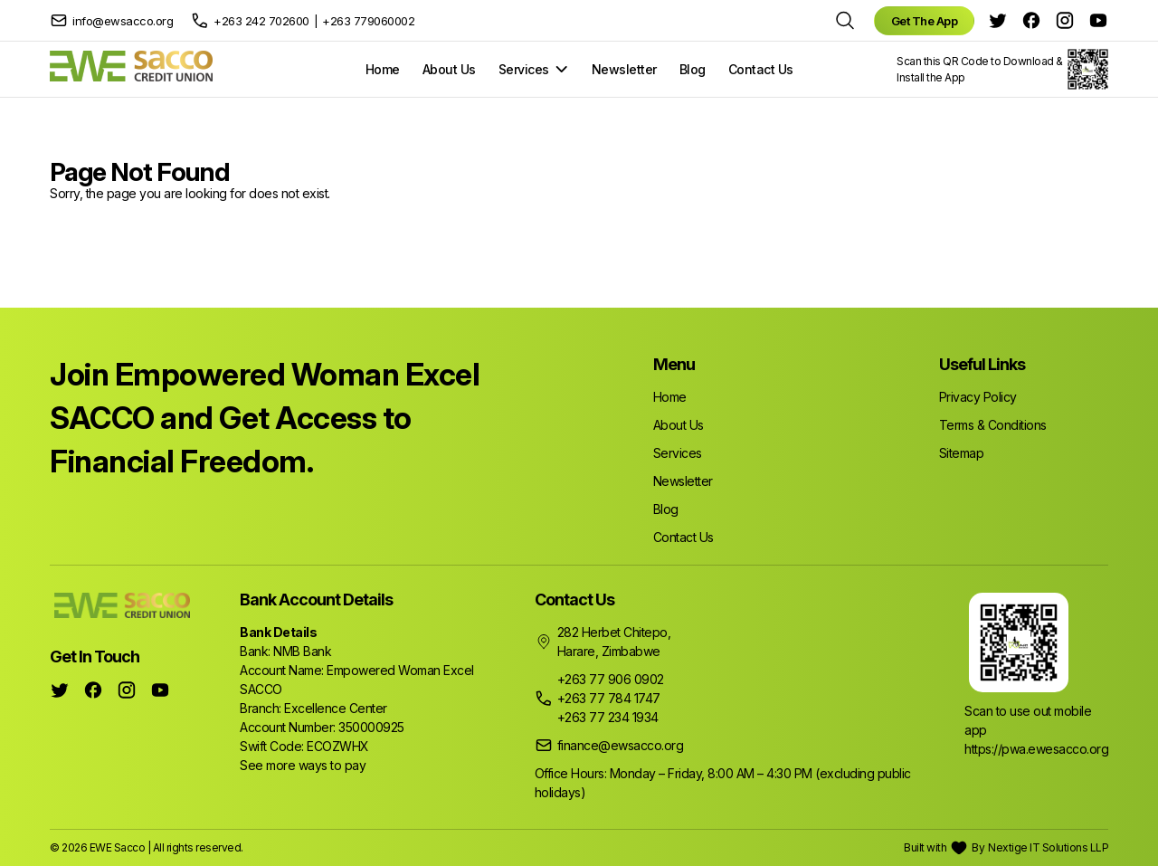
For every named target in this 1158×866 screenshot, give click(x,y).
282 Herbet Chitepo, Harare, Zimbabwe (614, 641)
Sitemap (961, 453)
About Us (449, 69)
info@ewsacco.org (122, 21)
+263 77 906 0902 (610, 679)
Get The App (924, 21)
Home (382, 69)
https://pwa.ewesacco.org (1036, 749)
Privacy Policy (978, 396)
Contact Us (760, 69)
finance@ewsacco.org (620, 745)
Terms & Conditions (993, 425)
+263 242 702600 (261, 21)
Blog (692, 69)
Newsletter (624, 69)
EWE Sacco (118, 847)
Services (523, 69)
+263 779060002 (368, 21)
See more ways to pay (302, 765)
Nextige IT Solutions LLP (1048, 847)
